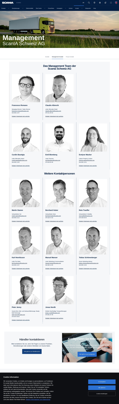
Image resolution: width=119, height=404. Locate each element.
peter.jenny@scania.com (18, 314)
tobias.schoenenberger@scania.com (88, 263)
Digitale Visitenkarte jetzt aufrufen (21, 116)
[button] (111, 2)
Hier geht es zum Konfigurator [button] (87, 354)
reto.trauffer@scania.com (85, 216)
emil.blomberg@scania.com (52, 160)
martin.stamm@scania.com (19, 216)
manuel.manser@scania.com (53, 263)
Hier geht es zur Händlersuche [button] (32, 351)
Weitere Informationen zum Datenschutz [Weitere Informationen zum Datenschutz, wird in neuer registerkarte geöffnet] (38, 399)
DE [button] (83, 2)
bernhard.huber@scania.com (53, 216)
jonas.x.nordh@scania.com (52, 313)
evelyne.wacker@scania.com (87, 160)
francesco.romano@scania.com (20, 111)
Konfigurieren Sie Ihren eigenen (87, 338)
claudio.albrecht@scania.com (53, 111)
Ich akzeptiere (101, 381)
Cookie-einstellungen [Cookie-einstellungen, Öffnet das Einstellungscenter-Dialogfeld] (101, 393)
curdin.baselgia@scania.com (19, 160)
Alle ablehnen (101, 387)
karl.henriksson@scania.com (19, 263)
